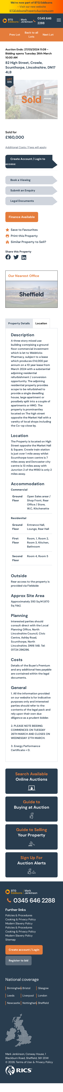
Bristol (26, 988)
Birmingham (14, 988)
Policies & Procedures (18, 915)
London (42, 995)
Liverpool (28, 995)
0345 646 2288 (42, 20)
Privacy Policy (44, 1062)
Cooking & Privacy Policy (20, 919)
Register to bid (18, 960)
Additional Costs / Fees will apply (26, 147)
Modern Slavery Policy (19, 923)
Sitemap (10, 939)
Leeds (10, 995)
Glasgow (43, 988)
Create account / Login (24, 949)
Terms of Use (24, 1062)
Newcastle (13, 1003)
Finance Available (22, 217)
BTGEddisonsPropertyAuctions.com (31, 10)
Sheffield (43, 1003)
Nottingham (30, 1003)
